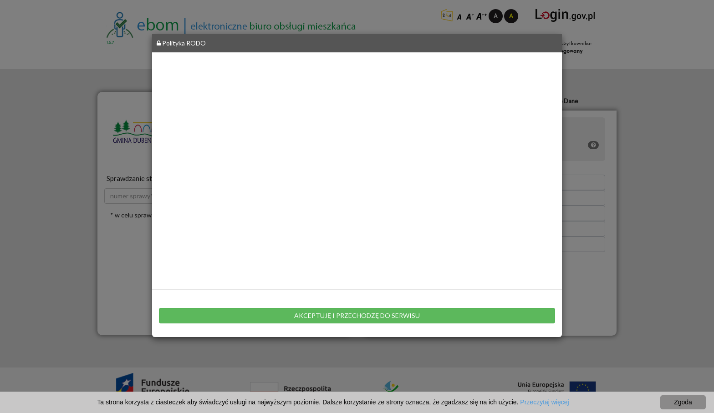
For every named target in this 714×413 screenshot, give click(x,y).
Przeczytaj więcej (544, 402)
